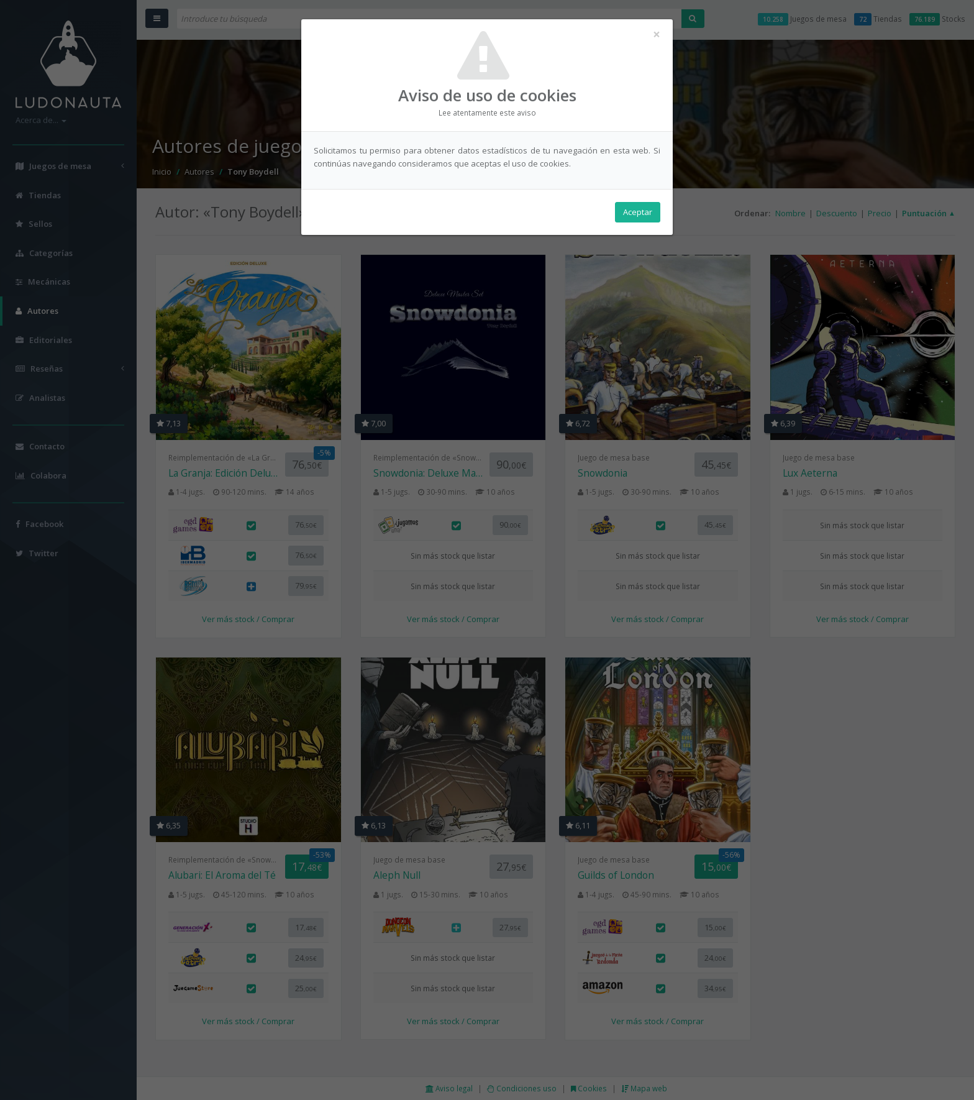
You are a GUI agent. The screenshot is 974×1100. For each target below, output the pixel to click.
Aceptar (637, 212)
